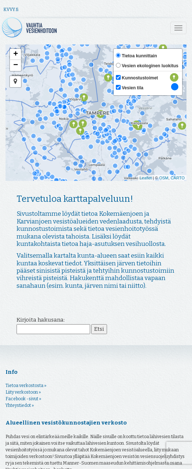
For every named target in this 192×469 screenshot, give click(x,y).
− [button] (15, 65)
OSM (163, 178)
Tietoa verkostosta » (26, 423)
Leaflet (146, 178)
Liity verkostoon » (23, 429)
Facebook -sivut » (23, 436)
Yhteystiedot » (20, 442)
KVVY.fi (10, 9)
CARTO (178, 178)
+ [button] (15, 54)
